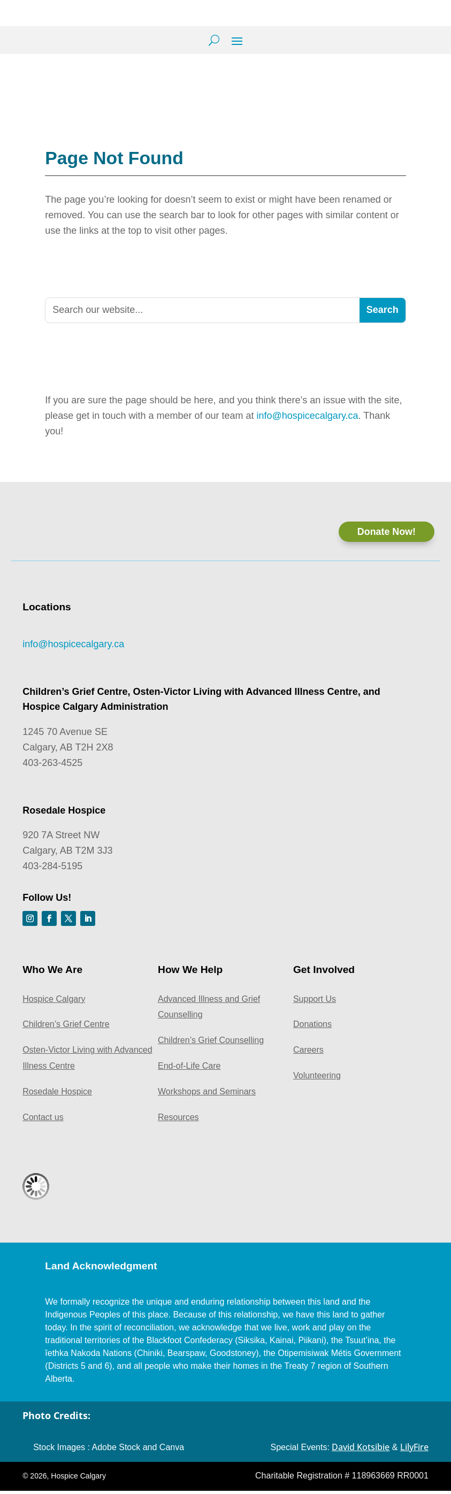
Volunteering (317, 1079)
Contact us (42, 1120)
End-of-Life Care (189, 1069)
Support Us (314, 1002)
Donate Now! (386, 529)
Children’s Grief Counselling (211, 1043)
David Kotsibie (360, 1451)
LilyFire (414, 1451)
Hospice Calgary (53, 1002)
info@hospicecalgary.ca (307, 414)
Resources (178, 1120)
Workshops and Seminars (207, 1095)
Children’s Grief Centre (65, 1027)
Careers (308, 1053)
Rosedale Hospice (57, 1095)
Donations (312, 1027)
